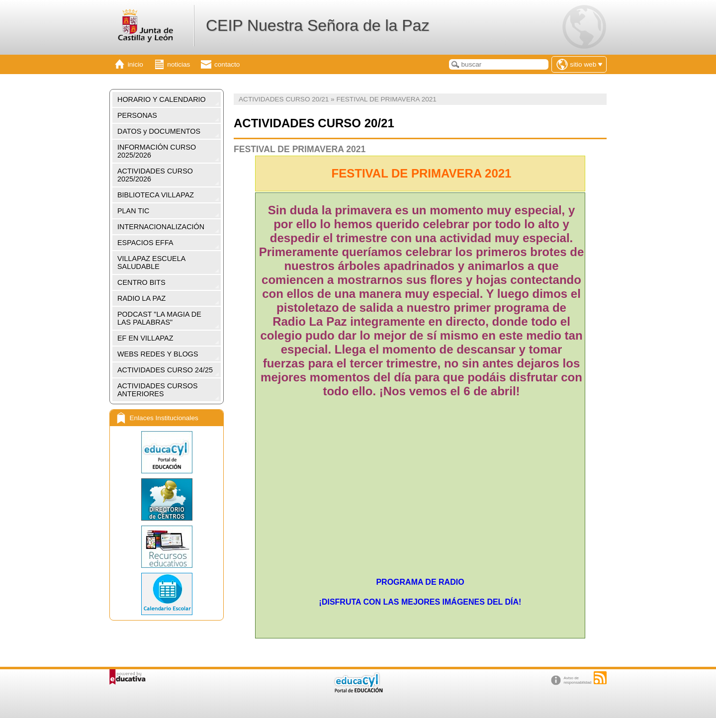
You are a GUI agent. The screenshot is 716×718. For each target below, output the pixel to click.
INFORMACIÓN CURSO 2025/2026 (156, 151)
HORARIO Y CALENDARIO (161, 99)
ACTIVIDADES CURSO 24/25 (165, 370)
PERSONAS (137, 115)
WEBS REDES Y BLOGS (157, 354)
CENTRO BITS (141, 282)
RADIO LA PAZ (141, 298)
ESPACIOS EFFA (145, 243)
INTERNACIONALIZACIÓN (160, 227)
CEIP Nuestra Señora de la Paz (317, 25)
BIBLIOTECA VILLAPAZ (155, 195)
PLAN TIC (133, 211)
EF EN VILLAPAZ (145, 338)
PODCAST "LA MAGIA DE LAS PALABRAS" (159, 318)
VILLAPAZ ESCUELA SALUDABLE (151, 262)
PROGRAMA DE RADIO (420, 582)
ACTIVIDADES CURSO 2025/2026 (155, 175)
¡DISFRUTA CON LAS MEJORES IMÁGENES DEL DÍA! (420, 602)
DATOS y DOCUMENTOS (158, 131)
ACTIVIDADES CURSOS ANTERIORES (157, 390)
